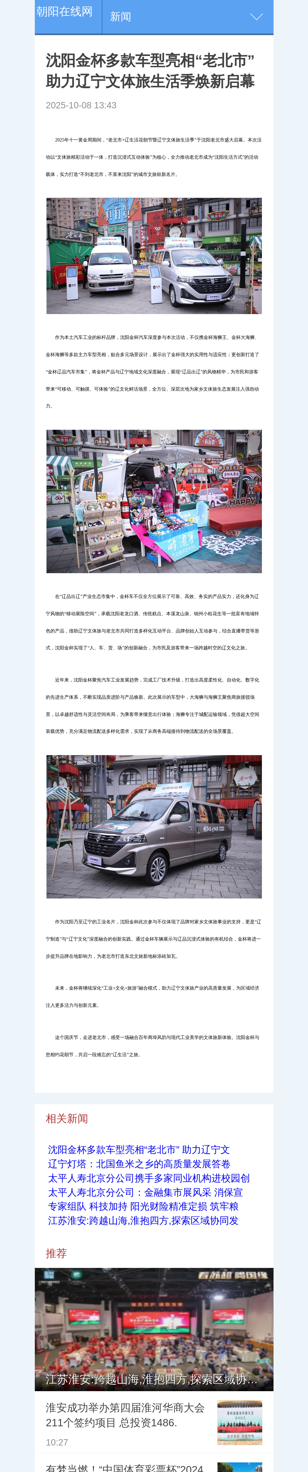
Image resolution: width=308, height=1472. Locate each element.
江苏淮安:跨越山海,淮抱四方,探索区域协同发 (143, 1220)
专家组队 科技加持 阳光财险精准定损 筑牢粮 (143, 1206)
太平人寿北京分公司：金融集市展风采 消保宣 (145, 1192)
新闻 (120, 17)
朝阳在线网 (64, 11)
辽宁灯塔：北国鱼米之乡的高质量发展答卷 (139, 1164)
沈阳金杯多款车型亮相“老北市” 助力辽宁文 (139, 1149)
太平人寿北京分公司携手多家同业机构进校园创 (149, 1178)
